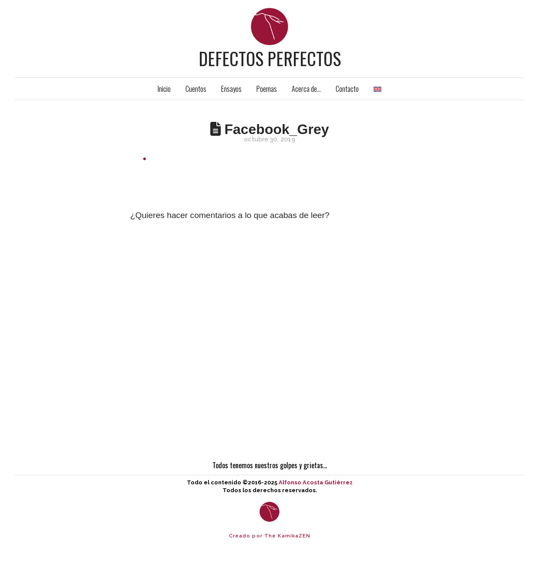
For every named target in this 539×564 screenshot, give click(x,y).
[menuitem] (377, 89)
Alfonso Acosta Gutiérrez (316, 482)
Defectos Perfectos (270, 58)
